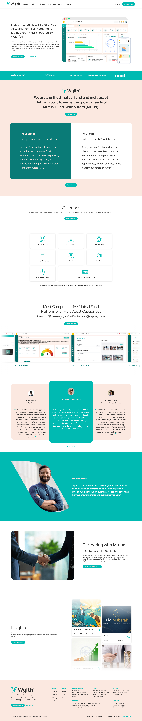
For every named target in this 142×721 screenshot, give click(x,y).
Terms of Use (90, 716)
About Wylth (71, 114)
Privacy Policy (99, 716)
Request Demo (128, 4)
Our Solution (31, 57)
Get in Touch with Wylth (92, 566)
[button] (68, 446)
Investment (47, 227)
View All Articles (18, 642)
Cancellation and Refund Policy (113, 716)
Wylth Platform (71, 324)
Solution (26, 4)
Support (60, 4)
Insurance (71, 227)
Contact (68, 4)
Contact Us (30, 705)
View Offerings (71, 218)
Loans (95, 227)
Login (117, 4)
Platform (33, 4)
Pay (74, 4)
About (49, 4)
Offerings (42, 4)
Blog (54, 4)
